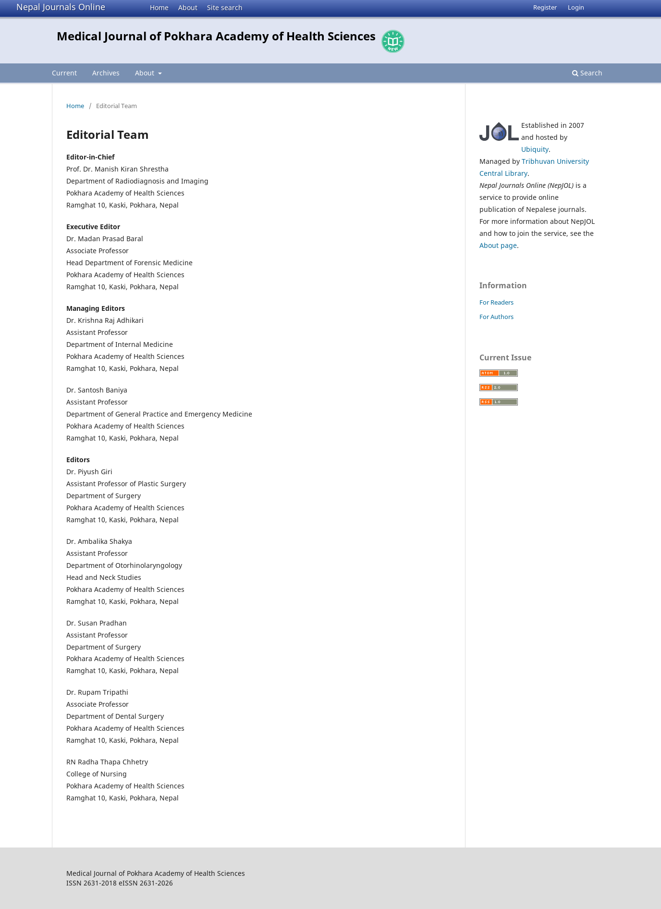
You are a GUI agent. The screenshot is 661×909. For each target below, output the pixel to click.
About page (498, 245)
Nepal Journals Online (60, 6)
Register (545, 7)
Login (576, 7)
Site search (225, 7)
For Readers (496, 302)
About (187, 7)
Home (159, 7)
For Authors (496, 316)
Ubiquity (535, 149)
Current (64, 72)
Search (587, 72)
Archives (106, 72)
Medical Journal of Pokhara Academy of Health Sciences (216, 36)
